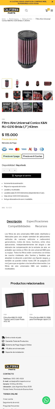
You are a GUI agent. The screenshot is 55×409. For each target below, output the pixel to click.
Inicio (4, 19)
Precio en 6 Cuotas (32, 156)
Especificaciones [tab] (37, 216)
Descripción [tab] (14, 216)
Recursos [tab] (41, 221)
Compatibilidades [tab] (19, 221)
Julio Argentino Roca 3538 (22, 381)
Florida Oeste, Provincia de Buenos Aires (18, 384)
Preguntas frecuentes (11, 401)
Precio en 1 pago (11, 156)
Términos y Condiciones (11, 404)
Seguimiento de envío (11, 397)
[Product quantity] (9, 170)
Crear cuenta (8, 394)
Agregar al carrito (37, 170)
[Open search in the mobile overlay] (31, 10)
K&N (3, 119)
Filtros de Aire (27, 19)
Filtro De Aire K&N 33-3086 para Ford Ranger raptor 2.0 (40, 313)
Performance (14, 19)
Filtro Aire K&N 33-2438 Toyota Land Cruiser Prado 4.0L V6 (14, 314)
